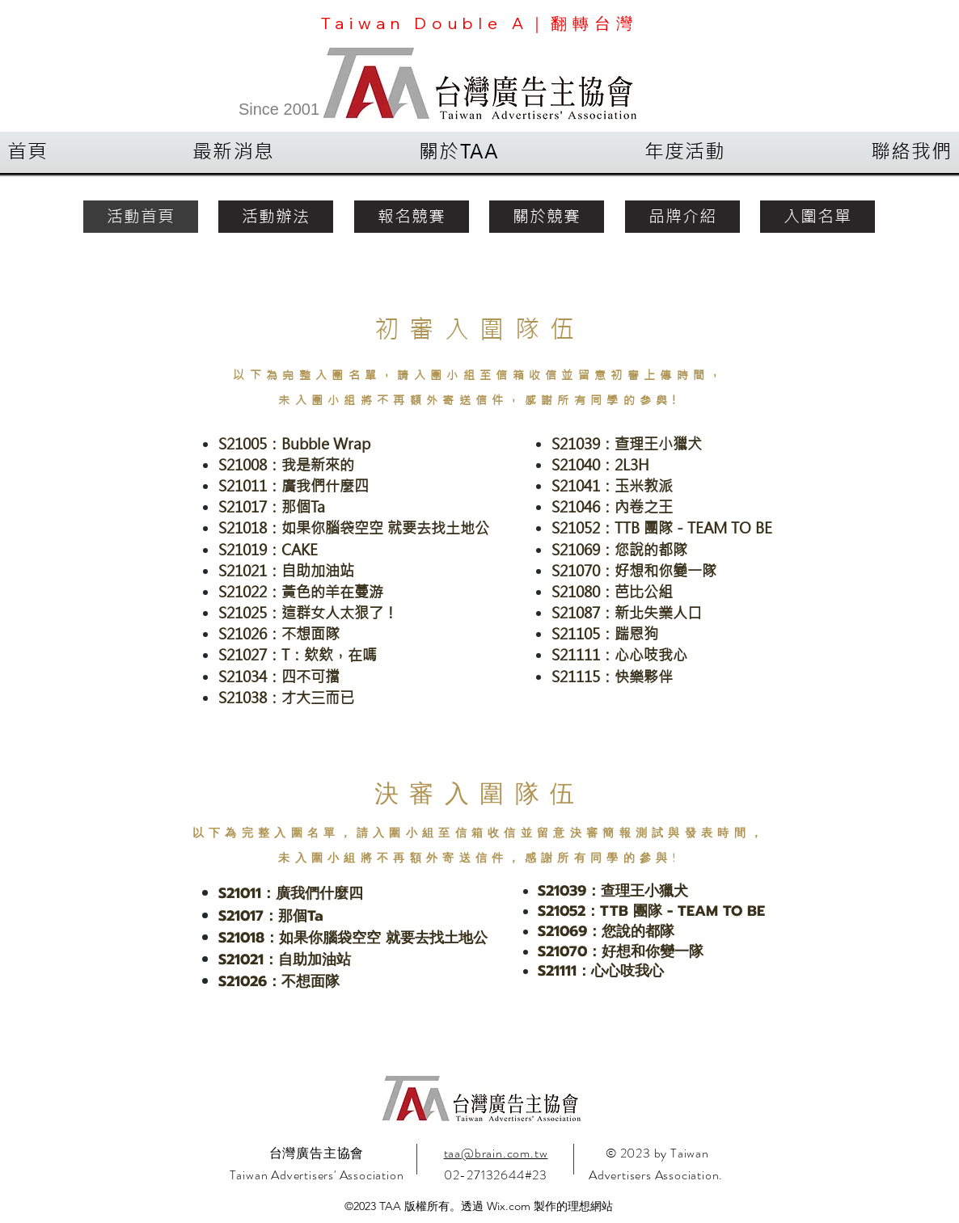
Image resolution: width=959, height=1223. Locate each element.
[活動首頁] (140, 216)
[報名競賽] (411, 216)
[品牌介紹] (682, 216)
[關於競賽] (546, 216)
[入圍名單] (817, 216)
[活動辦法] (275, 216)
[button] (234, 152)
